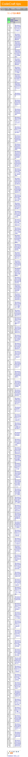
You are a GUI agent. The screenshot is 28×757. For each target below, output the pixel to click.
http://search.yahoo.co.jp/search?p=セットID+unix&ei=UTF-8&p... (18, 557)
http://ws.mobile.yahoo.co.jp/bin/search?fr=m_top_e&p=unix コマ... (18, 660)
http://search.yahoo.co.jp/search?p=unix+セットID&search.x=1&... (18, 214)
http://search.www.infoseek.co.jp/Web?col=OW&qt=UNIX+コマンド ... (18, 693)
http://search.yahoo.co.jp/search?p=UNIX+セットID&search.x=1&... (18, 197)
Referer (16, 20)
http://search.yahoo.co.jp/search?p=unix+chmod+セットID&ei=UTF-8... (18, 329)
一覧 (7, 8)
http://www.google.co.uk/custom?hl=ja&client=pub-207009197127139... (18, 743)
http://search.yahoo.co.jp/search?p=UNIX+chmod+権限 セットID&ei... (18, 491)
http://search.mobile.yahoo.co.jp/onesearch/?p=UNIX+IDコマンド (18, 263)
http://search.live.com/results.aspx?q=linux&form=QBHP (17, 735)
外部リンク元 (16, 755)
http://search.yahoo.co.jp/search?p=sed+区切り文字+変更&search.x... (18, 346)
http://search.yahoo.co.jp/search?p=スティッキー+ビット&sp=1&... (18, 533)
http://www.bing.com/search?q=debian (17, 434)
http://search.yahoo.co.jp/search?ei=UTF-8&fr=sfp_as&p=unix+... (18, 685)
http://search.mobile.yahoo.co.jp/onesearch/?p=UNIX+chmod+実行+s (18, 296)
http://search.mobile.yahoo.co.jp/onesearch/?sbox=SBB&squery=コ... (18, 189)
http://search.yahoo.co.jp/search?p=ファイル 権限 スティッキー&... (18, 710)
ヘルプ (23, 8)
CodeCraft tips (11, 3)
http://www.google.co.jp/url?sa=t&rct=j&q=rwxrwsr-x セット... (18, 103)
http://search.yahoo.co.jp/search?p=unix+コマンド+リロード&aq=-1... (18, 28)
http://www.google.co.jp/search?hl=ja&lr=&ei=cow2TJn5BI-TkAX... (18, 247)
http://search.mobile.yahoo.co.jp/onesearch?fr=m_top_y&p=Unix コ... (18, 163)
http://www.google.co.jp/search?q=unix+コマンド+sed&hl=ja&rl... (18, 230)
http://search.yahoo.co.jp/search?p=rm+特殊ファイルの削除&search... (18, 450)
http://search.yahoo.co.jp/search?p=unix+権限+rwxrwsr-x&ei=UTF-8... (18, 280)
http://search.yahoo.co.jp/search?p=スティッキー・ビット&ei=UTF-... (18, 417)
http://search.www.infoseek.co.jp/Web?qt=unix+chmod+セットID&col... (18, 524)
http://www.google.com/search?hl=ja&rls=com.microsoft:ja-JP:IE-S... (18, 392)
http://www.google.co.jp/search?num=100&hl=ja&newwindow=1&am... (18, 718)
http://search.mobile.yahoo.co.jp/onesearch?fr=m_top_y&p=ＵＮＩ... (18, 401)
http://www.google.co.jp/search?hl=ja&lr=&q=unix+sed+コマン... (18, 364)
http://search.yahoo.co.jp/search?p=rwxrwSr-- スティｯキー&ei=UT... (18, 582)
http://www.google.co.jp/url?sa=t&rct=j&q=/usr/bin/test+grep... (18, 112)
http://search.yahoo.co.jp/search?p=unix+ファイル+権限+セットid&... (18, 305)
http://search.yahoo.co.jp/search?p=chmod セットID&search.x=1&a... (18, 652)
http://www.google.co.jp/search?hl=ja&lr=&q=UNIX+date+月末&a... (18, 384)
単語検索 (12, 8)
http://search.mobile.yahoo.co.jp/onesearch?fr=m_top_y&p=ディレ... (18, 255)
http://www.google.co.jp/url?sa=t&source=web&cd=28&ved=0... (18, 138)
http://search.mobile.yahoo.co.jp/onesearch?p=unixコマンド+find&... (18, 70)
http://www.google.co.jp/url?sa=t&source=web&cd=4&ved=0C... (18, 147)
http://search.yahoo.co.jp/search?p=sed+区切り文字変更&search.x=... (18, 338)
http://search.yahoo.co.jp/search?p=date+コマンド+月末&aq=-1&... (18, 222)
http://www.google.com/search (17, 94)
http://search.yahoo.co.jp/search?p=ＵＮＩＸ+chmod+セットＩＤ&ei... (18, 615)
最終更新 (18, 8)
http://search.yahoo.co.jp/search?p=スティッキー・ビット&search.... (18, 669)
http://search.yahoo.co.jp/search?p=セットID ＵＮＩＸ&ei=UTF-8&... (18, 702)
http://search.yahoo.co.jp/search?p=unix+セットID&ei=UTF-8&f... (18, 442)
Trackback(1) (3, 10)
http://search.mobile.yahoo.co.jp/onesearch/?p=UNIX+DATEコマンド (18, 313)
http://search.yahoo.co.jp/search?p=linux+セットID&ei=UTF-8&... (18, 677)
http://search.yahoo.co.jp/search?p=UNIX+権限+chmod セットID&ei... (18, 500)
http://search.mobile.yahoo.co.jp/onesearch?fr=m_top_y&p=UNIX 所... (18, 181)
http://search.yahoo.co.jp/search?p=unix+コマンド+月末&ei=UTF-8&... (18, 566)
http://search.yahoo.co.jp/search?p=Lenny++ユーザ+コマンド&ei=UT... (18, 541)
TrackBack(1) (10, 755)
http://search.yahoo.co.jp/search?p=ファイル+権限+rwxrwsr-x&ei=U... (18, 425)
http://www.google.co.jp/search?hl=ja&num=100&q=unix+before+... (18, 374)
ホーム (3, 8)
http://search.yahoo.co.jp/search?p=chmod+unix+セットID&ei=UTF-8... (18, 508)
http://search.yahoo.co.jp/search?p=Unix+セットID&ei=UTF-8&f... (18, 643)
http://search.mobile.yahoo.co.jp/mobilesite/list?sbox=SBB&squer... (18, 37)
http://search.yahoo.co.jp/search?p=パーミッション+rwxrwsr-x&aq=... (18, 129)
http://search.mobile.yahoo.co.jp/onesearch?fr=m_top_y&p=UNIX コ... (18, 206)
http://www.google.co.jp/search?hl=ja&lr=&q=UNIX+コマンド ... (18, 726)
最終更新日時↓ (8, 20)
